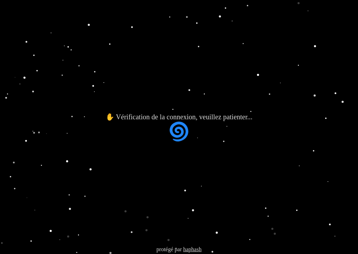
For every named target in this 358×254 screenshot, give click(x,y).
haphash (192, 249)
